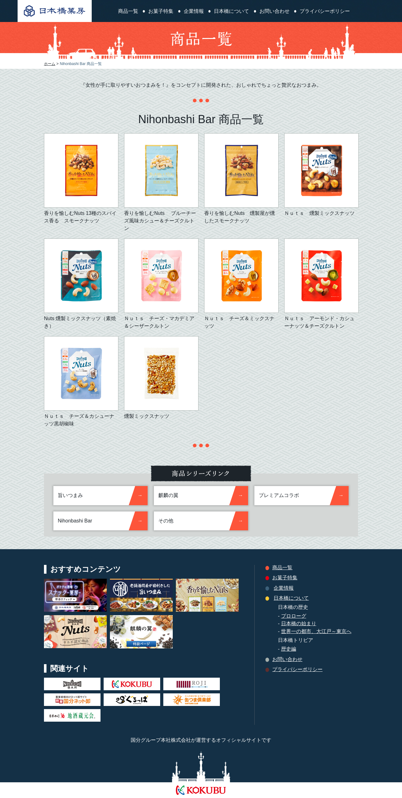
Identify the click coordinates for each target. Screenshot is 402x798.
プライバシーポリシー (325, 11)
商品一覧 (128, 11)
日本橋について (231, 11)
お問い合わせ (274, 11)
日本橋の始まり (298, 623)
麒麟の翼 (168, 495)
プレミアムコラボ (279, 495)
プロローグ (293, 616)
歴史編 (288, 649)
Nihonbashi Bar (75, 520)
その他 (165, 520)
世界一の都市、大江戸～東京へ (316, 631)
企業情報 (194, 11)
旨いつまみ (70, 495)
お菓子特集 (160, 11)
